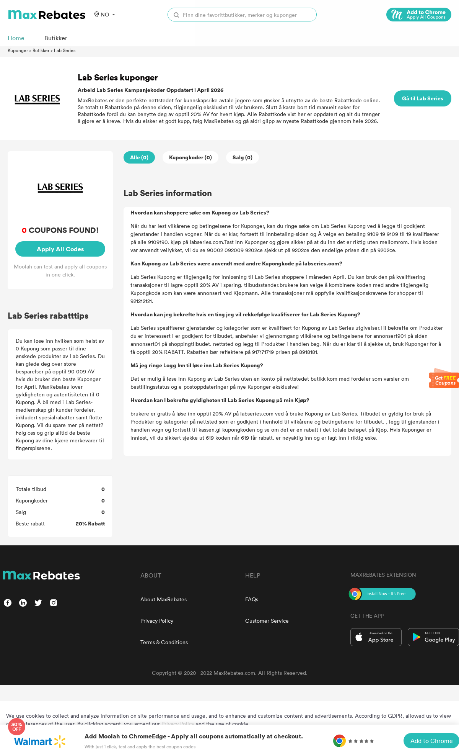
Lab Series (64, 50)
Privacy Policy (156, 620)
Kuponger (18, 50)
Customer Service (267, 620)
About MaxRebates (163, 599)
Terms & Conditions (164, 642)
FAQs (251, 599)
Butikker (41, 50)
